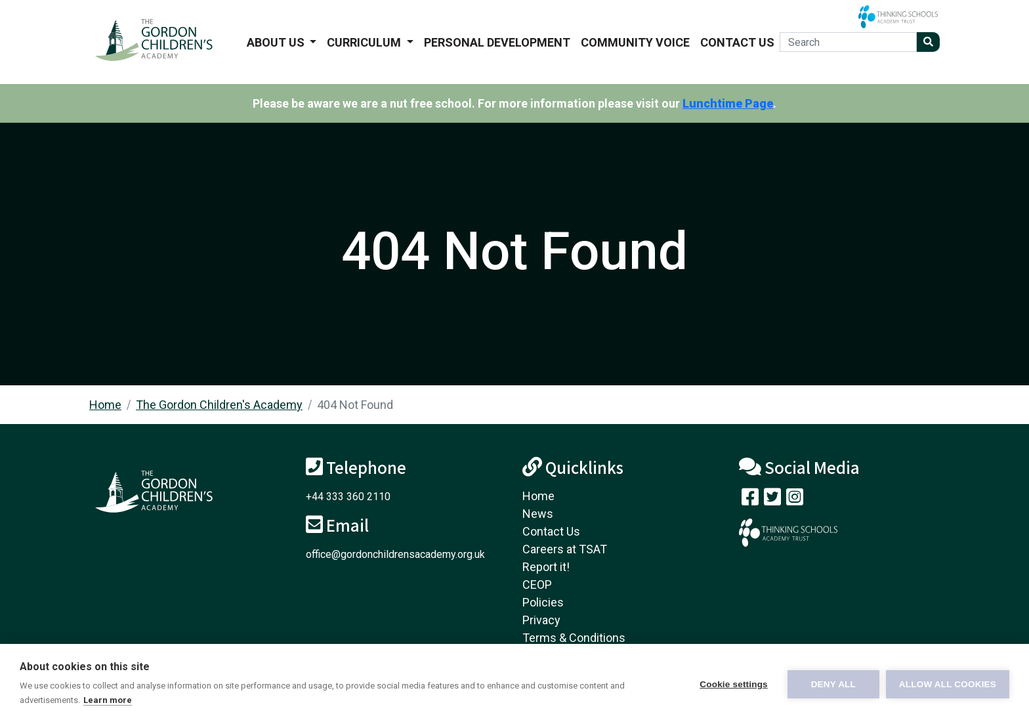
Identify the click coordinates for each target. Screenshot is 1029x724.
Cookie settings (734, 684)
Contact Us (737, 42)
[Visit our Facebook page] (750, 500)
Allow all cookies (947, 684)
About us (277, 42)
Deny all (833, 684)
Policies (543, 602)
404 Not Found (355, 405)
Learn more (107, 700)
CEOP (537, 584)
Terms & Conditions (573, 638)
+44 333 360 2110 (348, 496)
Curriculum (365, 42)
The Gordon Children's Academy (219, 405)
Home (105, 405)
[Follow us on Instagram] (794, 500)
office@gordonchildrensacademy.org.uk (395, 554)
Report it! (546, 567)
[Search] (848, 42)
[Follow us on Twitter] (772, 500)
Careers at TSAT (564, 549)
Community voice (635, 42)
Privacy (541, 620)
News (537, 514)
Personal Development (497, 42)
